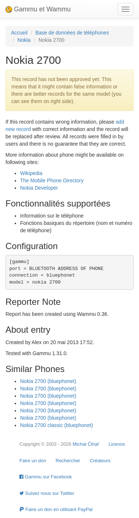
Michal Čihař (85, 444)
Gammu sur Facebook (45, 476)
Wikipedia (31, 173)
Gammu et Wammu (38, 9)
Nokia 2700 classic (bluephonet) (56, 425)
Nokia (24, 40)
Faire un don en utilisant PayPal (56, 509)
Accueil (19, 33)
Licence (117, 444)
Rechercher (68, 460)
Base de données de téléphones (72, 33)
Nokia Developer (39, 188)
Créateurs (100, 460)
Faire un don (32, 460)
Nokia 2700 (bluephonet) (48, 381)
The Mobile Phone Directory (52, 180)
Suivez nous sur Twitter (46, 493)
